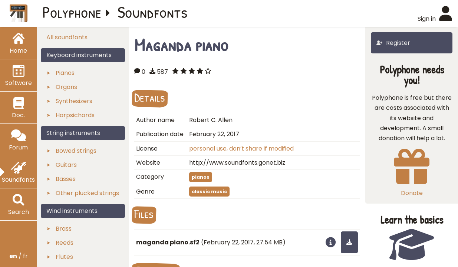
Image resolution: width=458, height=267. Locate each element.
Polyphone (72, 12)
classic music (209, 191)
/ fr (18, 256)
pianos (201, 177)
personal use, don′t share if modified (241, 148)
